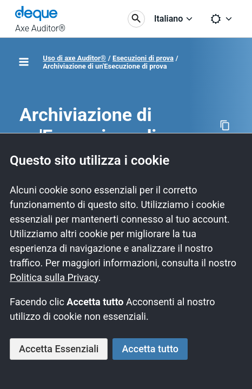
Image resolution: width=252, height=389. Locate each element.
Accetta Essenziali (58, 348)
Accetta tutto (150, 348)
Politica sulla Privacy (54, 277)
